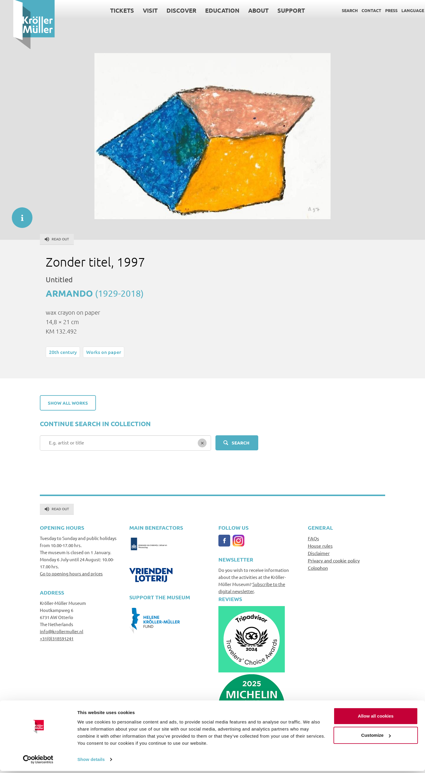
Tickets (109, 10)
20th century (63, 352)
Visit (137, 10)
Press (378, 10)
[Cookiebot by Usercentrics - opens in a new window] (38, 761)
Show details (91, 761)
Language (399, 10)
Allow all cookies (376, 718)
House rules (320, 546)
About (245, 10)
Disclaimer (319, 553)
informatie (19, 214)
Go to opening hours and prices (71, 573)
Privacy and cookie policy (334, 560)
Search (336, 10)
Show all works (68, 403)
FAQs (313, 538)
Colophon (318, 568)
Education (209, 10)
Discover (168, 10)
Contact (358, 10)
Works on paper (103, 352)
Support (278, 10)
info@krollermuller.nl (61, 631)
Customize (376, 737)
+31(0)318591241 (56, 638)
